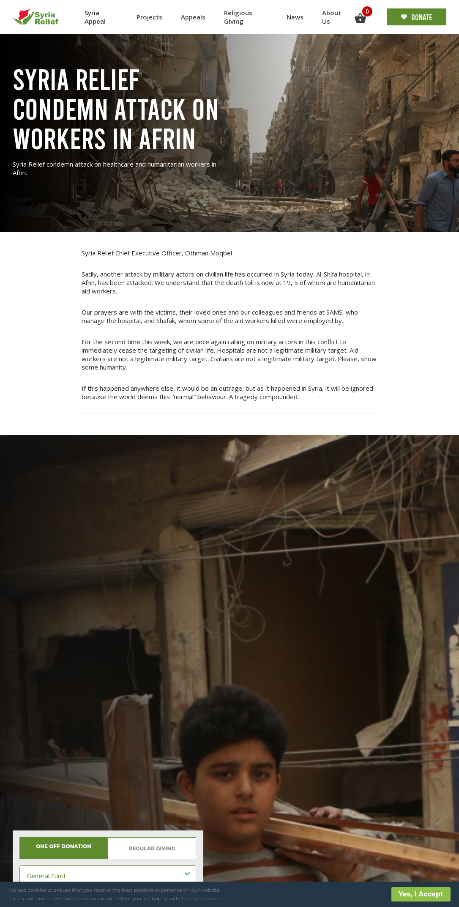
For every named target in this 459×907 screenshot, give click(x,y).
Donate (416, 17)
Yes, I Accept (421, 894)
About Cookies (203, 898)
